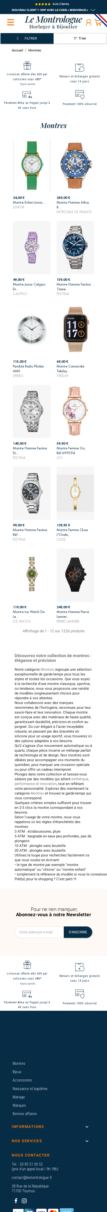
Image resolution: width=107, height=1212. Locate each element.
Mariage (19, 1097)
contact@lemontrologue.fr (32, 1177)
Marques (19, 1105)
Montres (19, 1063)
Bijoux (17, 1072)
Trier (80, 38)
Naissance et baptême (30, 1088)
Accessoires (22, 1080)
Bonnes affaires (25, 1113)
